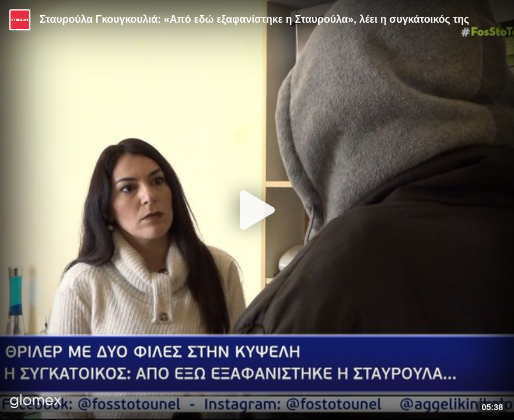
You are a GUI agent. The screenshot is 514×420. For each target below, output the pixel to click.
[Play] (257, 210)
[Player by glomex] (35, 402)
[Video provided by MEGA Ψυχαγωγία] (19, 19)
